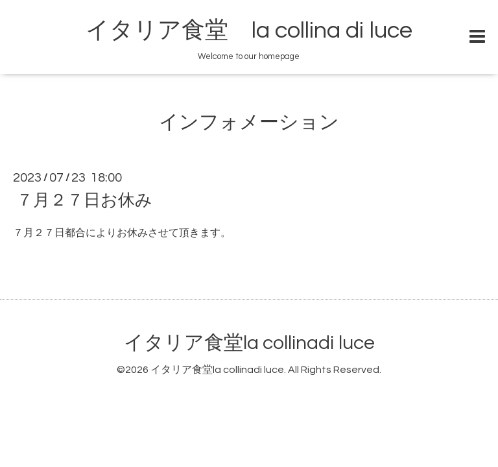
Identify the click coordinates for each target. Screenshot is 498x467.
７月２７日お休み (84, 200)
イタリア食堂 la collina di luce (249, 30)
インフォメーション (249, 122)
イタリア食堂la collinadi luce (249, 343)
